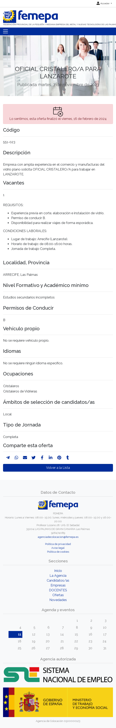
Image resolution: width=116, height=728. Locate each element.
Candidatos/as (58, 580)
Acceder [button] (103, 3)
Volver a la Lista (58, 468)
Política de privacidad (58, 544)
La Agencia (58, 576)
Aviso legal (58, 547)
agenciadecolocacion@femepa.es (58, 536)
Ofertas (58, 595)
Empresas (58, 585)
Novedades (58, 600)
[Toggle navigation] (5, 31)
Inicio (58, 571)
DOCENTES (58, 590)
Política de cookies (58, 551)
